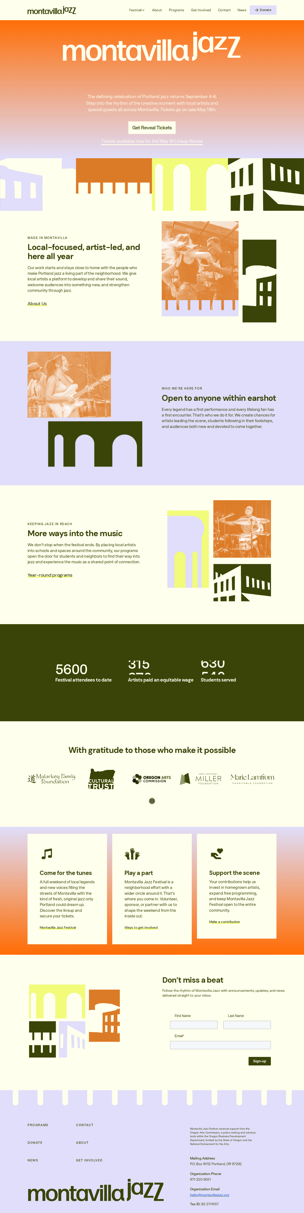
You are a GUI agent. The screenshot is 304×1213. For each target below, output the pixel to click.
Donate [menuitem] (35, 1142)
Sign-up (259, 1061)
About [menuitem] (82, 1142)
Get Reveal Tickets (152, 127)
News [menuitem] (33, 1160)
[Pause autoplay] (152, 801)
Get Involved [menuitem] (89, 1160)
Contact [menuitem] (84, 1125)
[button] (137, 10)
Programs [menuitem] (38, 1125)
